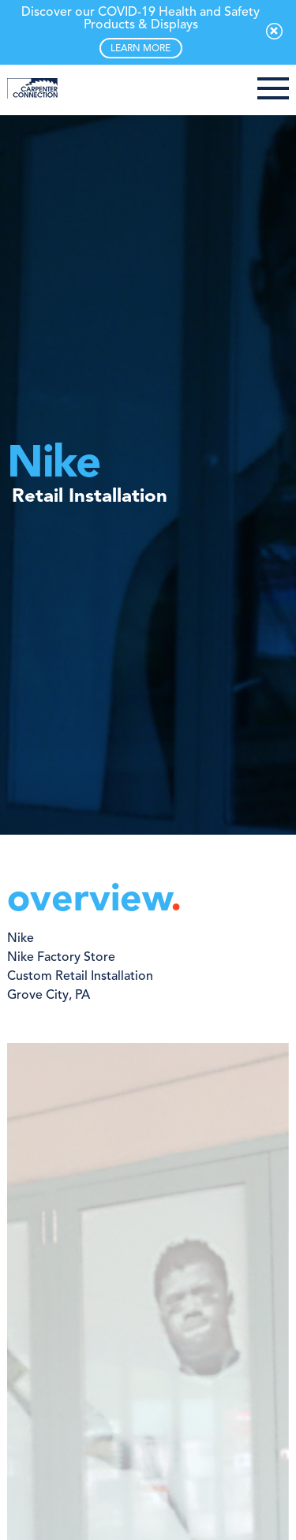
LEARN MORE (140, 49)
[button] (273, 90)
